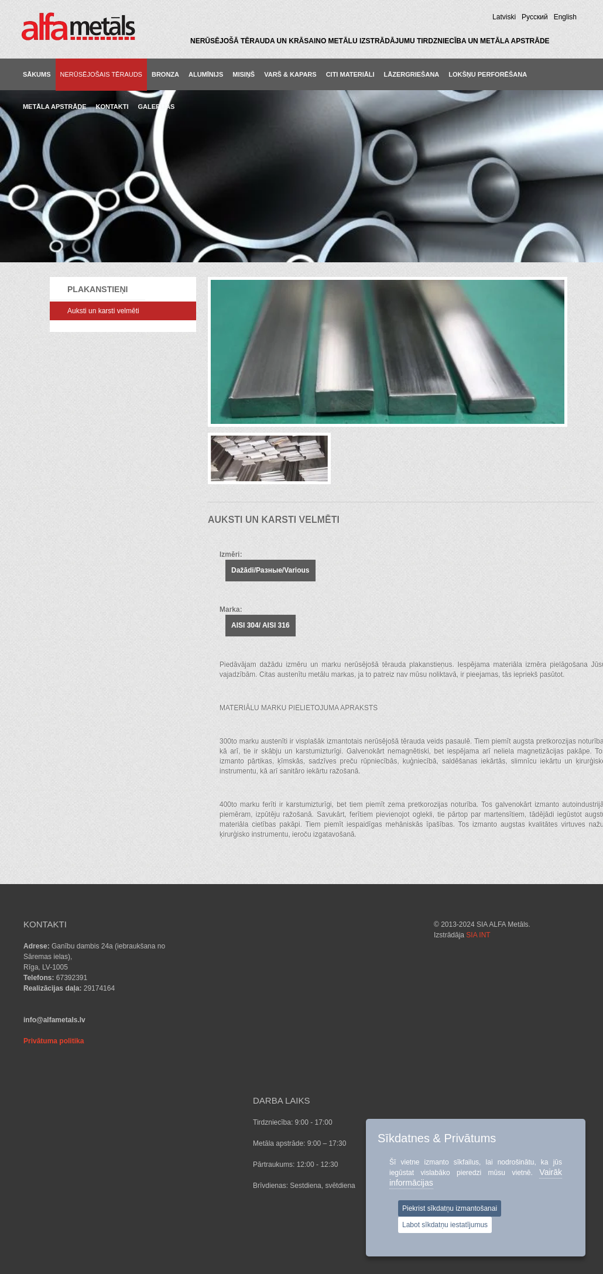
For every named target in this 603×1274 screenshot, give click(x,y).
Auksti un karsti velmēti (103, 311)
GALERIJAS (156, 106)
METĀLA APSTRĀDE (55, 106)
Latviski (504, 17)
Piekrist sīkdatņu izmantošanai (449, 1208)
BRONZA (165, 74)
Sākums (37, 74)
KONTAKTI (111, 106)
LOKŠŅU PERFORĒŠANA (487, 74)
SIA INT (149, 1191)
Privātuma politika (53, 1041)
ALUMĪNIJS (206, 74)
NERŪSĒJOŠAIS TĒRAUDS (101, 74)
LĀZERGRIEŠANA (412, 74)
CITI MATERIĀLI (350, 74)
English (565, 17)
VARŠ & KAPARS (290, 74)
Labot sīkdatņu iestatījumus (445, 1225)
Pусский (535, 17)
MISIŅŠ (243, 74)
